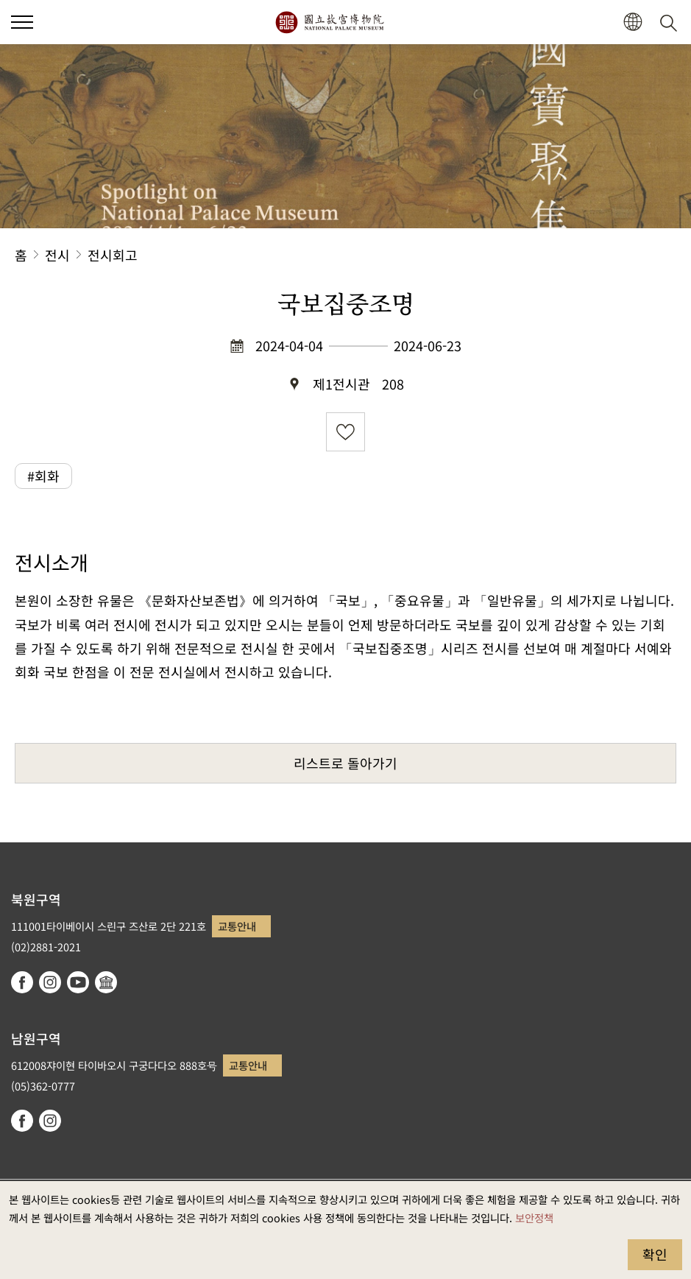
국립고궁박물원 (329, 22)
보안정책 (534, 1217)
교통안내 (237, 926)
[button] (632, 22)
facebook (22, 982)
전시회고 (113, 254)
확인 (654, 1254)
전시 (57, 254)
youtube (78, 982)
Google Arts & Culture (106, 982)
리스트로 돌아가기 (345, 762)
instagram (50, 982)
